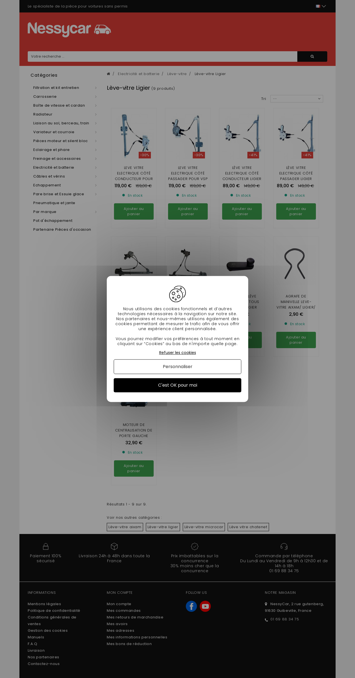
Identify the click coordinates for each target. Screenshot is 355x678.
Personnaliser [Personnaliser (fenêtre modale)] (177, 366)
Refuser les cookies (177, 352)
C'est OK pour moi (177, 385)
